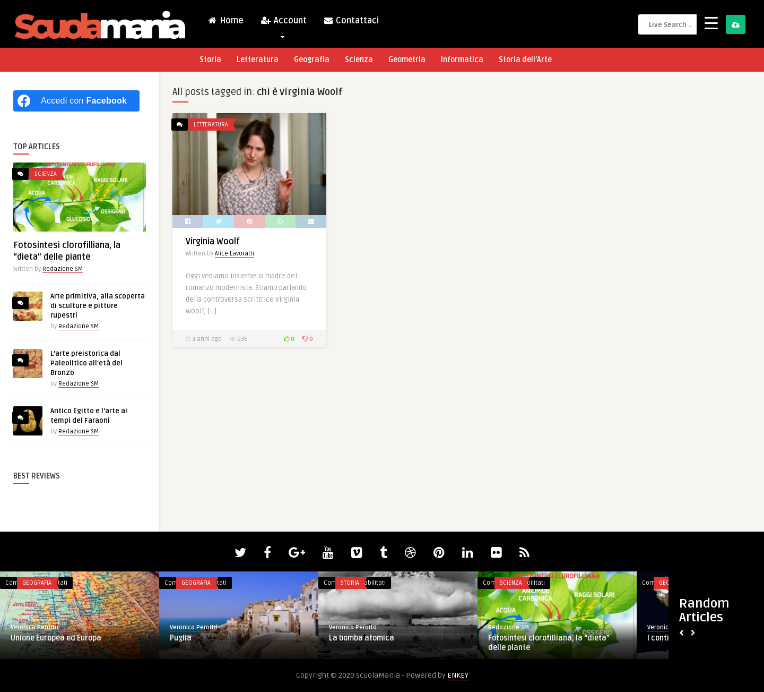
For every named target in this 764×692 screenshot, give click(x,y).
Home (225, 20)
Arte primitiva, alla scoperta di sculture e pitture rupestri (97, 306)
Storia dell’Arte (525, 59)
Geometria (407, 59)
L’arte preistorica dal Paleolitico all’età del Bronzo (86, 363)
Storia (210, 59)
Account (283, 23)
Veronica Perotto (34, 627)
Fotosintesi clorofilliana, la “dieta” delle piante (549, 643)
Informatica (462, 59)
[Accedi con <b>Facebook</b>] (76, 101)
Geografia (311, 59)
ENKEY (457, 675)
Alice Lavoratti (234, 253)
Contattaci (351, 20)
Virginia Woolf (213, 241)
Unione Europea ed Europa (56, 638)
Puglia (181, 638)
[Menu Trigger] (711, 22)
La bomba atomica (361, 638)
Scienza (359, 59)
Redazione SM (62, 269)
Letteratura (258, 59)
